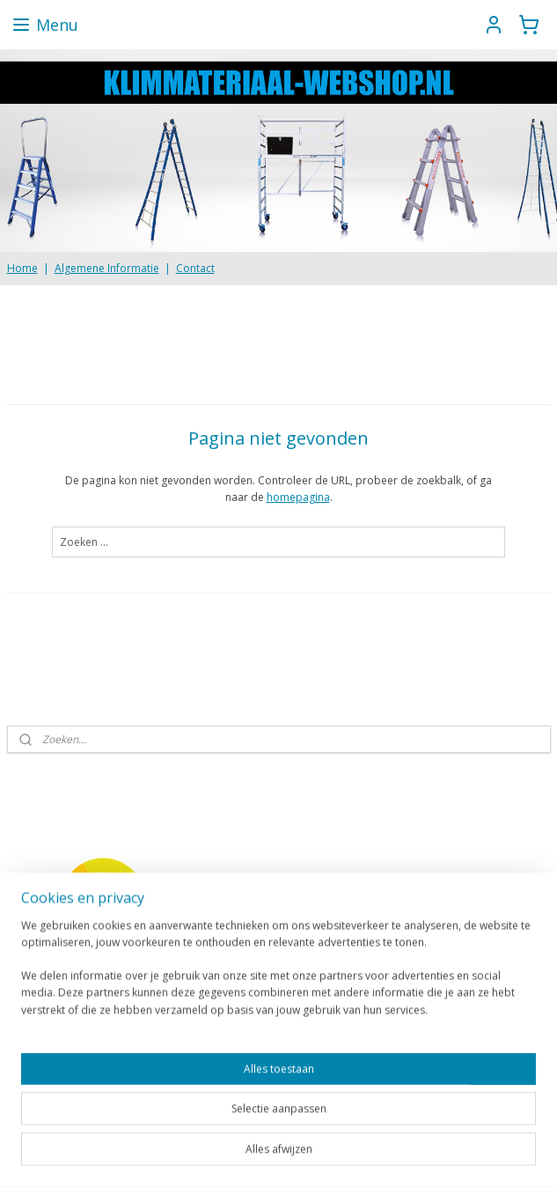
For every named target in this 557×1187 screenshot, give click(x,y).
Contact (195, 268)
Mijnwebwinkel (498, 1154)
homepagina (298, 497)
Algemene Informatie (107, 268)
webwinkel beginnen (345, 1154)
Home (22, 268)
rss (277, 1154)
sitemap (241, 1154)
